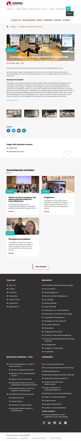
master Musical (16, 401)
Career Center (14, 300)
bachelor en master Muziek (21, 405)
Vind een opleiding (28, 20)
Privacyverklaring (55, 438)
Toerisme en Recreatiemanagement (57, 335)
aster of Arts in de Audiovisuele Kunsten (23, 374)
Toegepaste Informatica (53, 332)
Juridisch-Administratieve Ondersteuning (53, 383)
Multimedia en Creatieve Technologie (58, 314)
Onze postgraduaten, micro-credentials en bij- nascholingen (56, 416)
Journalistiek (49, 300)
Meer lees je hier (12, 100)
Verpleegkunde (50, 345)
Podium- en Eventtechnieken (55, 397)
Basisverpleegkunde (51, 371)
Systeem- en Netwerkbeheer (55, 408)
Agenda (19, 9)
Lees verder (40, 266)
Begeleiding (48, 20)
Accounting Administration (54, 364)
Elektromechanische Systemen (55, 378)
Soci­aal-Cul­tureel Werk (52, 404)
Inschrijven (66, 20)
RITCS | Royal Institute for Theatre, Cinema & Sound (21, 365)
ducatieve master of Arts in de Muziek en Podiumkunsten (22, 389)
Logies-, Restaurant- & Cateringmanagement (52, 389)
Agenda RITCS (14, 307)
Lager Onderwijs (50, 307)
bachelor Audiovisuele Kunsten (22, 370)
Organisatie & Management (54, 317)
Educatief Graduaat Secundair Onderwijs (59, 375)
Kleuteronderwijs (50, 303)
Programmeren (50, 401)
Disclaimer (24, 438)
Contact (52, 9)
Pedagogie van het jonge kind (55, 321)
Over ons (44, 9)
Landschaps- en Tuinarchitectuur (56, 310)
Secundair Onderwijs (51, 325)
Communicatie (49, 289)
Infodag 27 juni (16, 20)
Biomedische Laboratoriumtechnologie (58, 285)
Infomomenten (60, 9)
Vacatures (13, 292)
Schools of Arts (34, 9)
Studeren (39, 20)
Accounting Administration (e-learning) (59, 368)
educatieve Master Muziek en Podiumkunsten (22, 409)
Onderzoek (57, 20)
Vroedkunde (48, 352)
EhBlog (13, 27)
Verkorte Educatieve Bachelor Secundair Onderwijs (59, 340)
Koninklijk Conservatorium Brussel (21, 394)
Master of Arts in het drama (21, 379)
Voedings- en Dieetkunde (53, 348)
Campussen (13, 296)
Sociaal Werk (49, 328)
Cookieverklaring (12, 438)
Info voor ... (11, 9)
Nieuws (25, 9)
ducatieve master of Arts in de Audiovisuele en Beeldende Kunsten (24, 384)
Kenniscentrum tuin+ (16, 151)
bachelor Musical (17, 398)
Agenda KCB (13, 303)
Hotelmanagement (51, 292)
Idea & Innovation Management (56, 296)
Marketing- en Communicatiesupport (58, 393)
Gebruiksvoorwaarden (39, 438)
